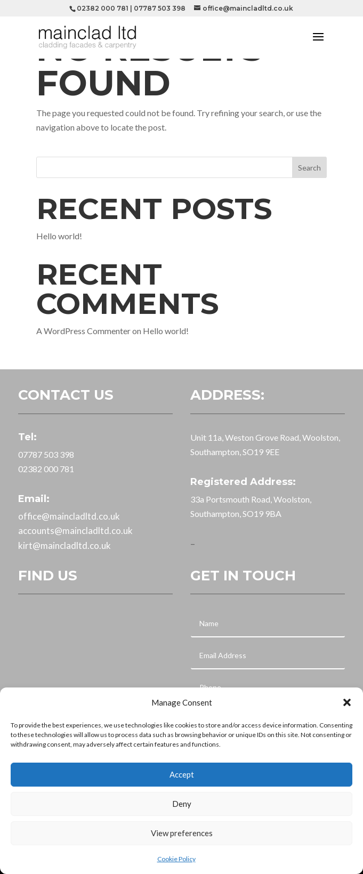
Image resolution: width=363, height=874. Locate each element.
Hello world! (59, 236)
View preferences (182, 833)
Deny (181, 803)
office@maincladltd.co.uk (69, 516)
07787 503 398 (159, 8)
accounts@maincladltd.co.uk (75, 530)
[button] (347, 702)
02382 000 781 (102, 8)
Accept (182, 774)
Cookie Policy (176, 859)
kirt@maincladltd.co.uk (64, 545)
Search (309, 167)
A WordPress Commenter (83, 331)
